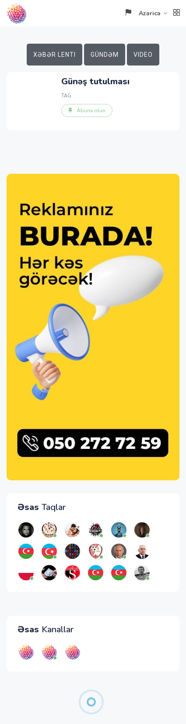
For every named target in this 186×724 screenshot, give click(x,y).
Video (143, 54)
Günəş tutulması (95, 81)
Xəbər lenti (54, 54)
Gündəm (105, 54)
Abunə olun (86, 110)
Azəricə (143, 13)
